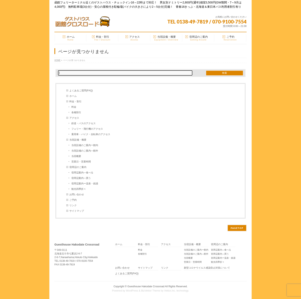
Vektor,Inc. (170, 290)
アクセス (74, 117)
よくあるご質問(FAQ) (81, 90)
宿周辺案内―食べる (82, 172)
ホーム (73, 96)
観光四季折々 (78, 189)
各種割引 (76, 112)
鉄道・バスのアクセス (83, 123)
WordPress (132, 290)
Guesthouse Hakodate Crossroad (145, 286)
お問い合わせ (76, 194)
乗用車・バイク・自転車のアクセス (90, 134)
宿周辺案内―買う (81, 178)
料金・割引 (75, 101)
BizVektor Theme (150, 290)
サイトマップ (76, 210)
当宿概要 (76, 156)
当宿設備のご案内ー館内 (84, 145)
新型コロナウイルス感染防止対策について (207, 268)
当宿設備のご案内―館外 (84, 150)
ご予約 (73, 200)
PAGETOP (237, 228)
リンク (73, 205)
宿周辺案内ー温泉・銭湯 (84, 183)
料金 (73, 107)
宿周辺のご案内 (77, 167)
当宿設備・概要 (77, 139)
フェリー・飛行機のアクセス (87, 128)
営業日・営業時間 (81, 161)
